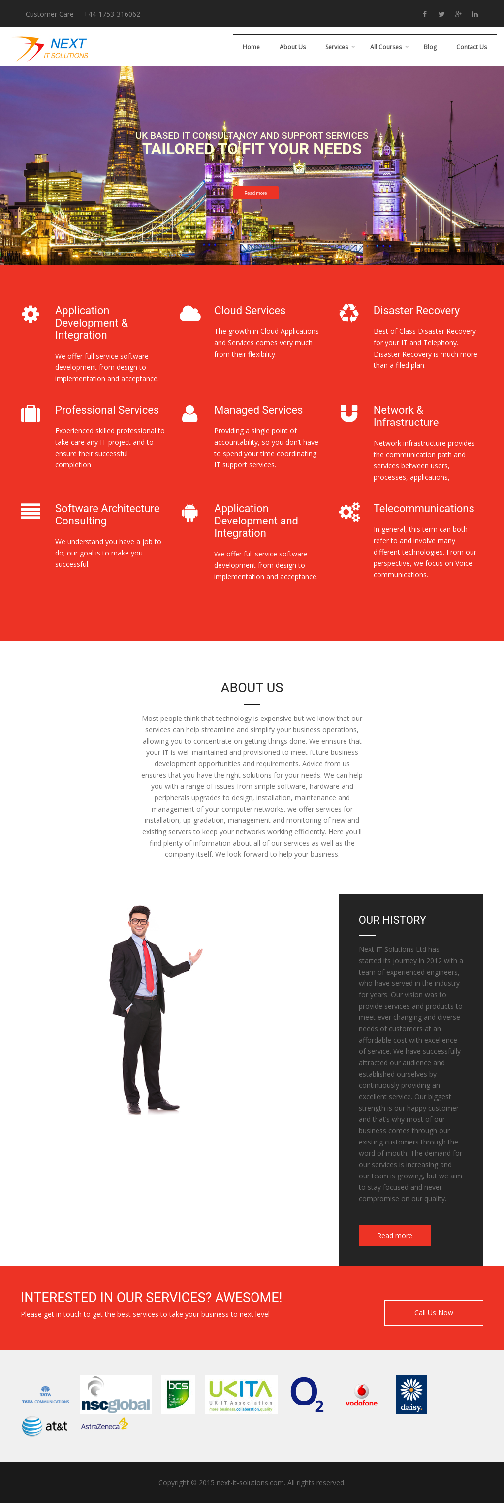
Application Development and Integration (256, 520)
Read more (256, 193)
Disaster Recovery (417, 310)
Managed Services (258, 410)
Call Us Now (433, 1312)
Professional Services (107, 410)
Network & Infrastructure (406, 416)
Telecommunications (424, 508)
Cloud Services (249, 310)
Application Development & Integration (91, 322)
